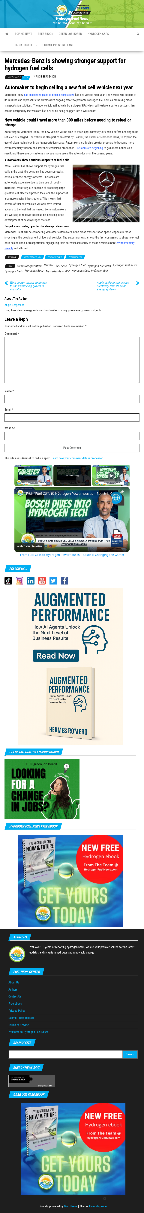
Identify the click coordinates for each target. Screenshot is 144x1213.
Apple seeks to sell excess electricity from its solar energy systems (113, 286)
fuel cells (60, 266)
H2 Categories (26, 45)
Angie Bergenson (46, 76)
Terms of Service (18, 1025)
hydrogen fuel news (124, 265)
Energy (41, 1086)
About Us (13, 982)
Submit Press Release (21, 1018)
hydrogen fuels (13, 271)
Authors (12, 989)
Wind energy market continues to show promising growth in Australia (28, 286)
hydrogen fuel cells (99, 266)
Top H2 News (23, 34)
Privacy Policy (16, 1010)
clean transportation (29, 266)
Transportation (75, 257)
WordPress (70, 1206)
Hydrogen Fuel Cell (32, 257)
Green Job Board (70, 34)
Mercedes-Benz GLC (58, 271)
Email (8, 409)
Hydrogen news (55, 257)
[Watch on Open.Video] (29, 546)
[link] (20, 493)
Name (9, 391)
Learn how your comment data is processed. (78, 458)
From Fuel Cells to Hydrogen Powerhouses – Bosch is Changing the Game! (71, 493)
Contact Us (14, 996)
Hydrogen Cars (100, 34)
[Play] (111, 475)
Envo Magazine (98, 1206)
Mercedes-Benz (34, 270)
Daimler (48, 265)
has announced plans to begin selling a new (49, 95)
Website (9, 428)
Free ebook (45, 34)
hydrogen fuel (77, 265)
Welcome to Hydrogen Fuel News (28, 1032)
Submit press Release (58, 45)
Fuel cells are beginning (89, 148)
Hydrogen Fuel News (72, 18)
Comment (11, 333)
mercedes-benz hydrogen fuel (90, 270)
